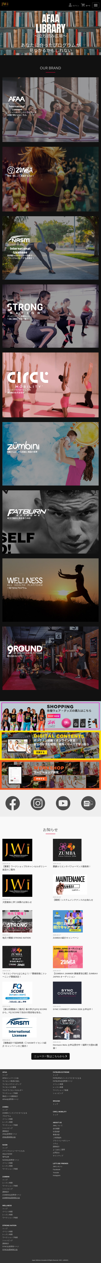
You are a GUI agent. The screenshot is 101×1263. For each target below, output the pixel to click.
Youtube (56, 1173)
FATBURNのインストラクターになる (67, 1078)
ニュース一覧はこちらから (50, 1056)
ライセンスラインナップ (11, 1084)
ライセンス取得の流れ (10, 1081)
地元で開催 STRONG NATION (16, 938)
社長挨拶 (56, 1132)
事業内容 (56, 1135)
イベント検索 (7, 1119)
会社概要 (56, 1129)
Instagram (56, 1175)
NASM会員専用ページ (10, 1160)
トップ (5, 1075)
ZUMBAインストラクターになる (14, 1113)
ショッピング (7, 1128)
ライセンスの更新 (9, 1087)
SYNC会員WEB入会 (10, 1250)
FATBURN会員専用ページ (62, 1081)
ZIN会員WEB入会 (9, 1137)
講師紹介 (5, 1131)
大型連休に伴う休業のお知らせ (17, 902)
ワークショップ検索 (10, 1093)
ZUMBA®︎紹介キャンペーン (66, 938)
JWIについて (58, 1126)
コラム (55, 1144)
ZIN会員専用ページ (9, 1134)
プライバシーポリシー (61, 1141)
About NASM (7, 1154)
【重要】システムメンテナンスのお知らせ (73, 900)
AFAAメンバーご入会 (10, 1078)
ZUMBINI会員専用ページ (11, 1195)
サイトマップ (58, 1156)
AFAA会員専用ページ (10, 1099)
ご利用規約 (57, 1138)
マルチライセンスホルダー (12, 1090)
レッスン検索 (7, 1122)
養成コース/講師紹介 (10, 1096)
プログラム (6, 1116)
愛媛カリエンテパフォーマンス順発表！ (72, 866)
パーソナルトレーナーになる (13, 1151)
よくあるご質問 (59, 1150)
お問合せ (56, 1153)
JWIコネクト (58, 1167)
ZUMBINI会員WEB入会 (11, 1198)
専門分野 (5, 1157)
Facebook (56, 1170)
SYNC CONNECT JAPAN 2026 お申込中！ (73, 1009)
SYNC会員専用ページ (10, 1247)
